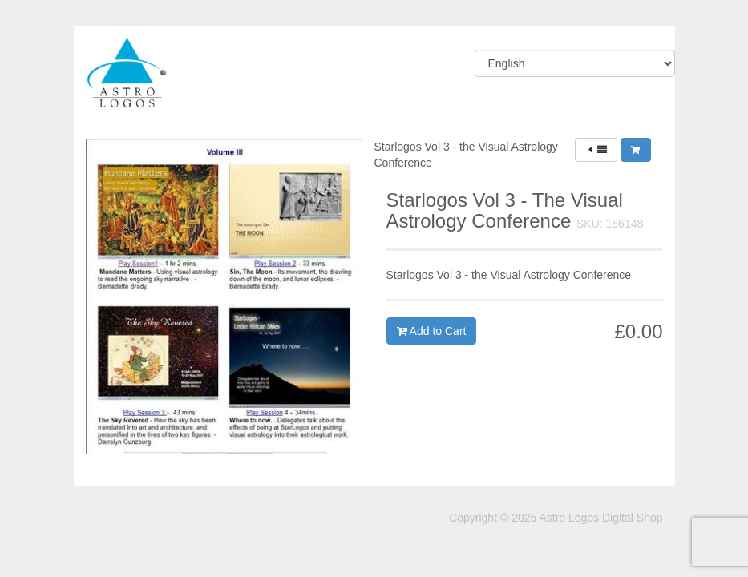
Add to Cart (432, 331)
